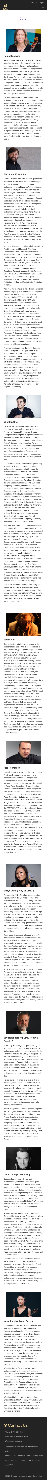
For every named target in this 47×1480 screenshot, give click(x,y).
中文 (32, 3)
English (41, 3)
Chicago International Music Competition (26, 1476)
